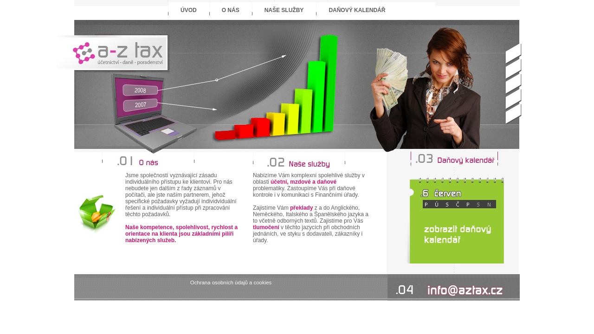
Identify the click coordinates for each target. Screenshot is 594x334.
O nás (230, 10)
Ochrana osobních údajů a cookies (230, 282)
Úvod (189, 10)
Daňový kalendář (357, 10)
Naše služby (284, 10)
